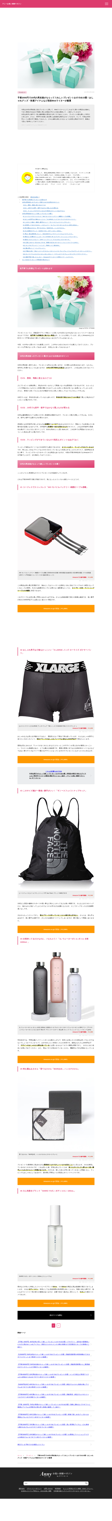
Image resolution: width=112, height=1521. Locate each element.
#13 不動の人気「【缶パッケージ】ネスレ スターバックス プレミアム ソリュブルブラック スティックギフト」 (57, 251)
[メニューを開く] (106, 4)
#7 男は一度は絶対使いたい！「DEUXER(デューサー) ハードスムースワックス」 (48, 233)
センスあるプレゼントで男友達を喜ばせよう (36, 259)
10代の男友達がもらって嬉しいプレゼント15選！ (37, 213)
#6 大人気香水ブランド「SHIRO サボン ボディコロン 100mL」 (42, 231)
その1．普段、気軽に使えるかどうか (34, 205)
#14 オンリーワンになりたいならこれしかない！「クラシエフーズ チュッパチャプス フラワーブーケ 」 (55, 254)
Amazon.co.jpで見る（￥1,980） (56, 1303)
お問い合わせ (48, 1488)
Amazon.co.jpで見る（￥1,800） (56, 608)
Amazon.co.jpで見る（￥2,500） (56, 929)
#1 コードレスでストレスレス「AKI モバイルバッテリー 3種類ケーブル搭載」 (47, 216)
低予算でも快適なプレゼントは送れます (34, 199)
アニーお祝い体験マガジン (11, 4)
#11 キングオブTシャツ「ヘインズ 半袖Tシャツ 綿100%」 (41, 245)
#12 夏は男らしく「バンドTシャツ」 (34, 248)
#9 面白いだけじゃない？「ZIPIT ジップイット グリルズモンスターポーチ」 (47, 239)
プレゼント (22, 92)
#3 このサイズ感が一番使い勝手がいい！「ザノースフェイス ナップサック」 (47, 222)
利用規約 (58, 1488)
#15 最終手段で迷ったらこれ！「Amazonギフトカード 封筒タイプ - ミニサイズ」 (48, 257)
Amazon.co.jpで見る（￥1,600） (56, 759)
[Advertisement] (56, 24)
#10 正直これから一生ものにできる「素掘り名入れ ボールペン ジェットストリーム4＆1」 (51, 242)
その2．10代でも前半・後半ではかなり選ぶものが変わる (40, 208)
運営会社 (22, 1488)
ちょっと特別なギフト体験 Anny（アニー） (78, 1488)
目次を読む (35, 197)
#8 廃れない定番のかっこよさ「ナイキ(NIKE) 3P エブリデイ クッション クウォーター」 (50, 236)
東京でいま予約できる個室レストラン (31, 1444)
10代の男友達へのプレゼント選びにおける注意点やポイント (41, 202)
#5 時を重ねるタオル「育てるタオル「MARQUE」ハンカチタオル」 (44, 228)
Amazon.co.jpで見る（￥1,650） (56, 1181)
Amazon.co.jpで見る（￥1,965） (56, 1059)
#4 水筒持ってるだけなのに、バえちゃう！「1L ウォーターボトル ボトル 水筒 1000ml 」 (51, 225)
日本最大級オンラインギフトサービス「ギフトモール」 (72, 1491)
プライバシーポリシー (34, 1488)
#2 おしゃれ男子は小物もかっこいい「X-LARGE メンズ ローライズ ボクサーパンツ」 (49, 219)
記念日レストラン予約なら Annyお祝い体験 (36, 1491)
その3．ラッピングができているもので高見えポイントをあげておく (44, 211)
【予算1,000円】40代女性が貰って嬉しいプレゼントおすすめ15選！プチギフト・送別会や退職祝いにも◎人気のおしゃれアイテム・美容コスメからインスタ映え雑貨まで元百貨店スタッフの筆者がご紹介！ (53, 1344)
